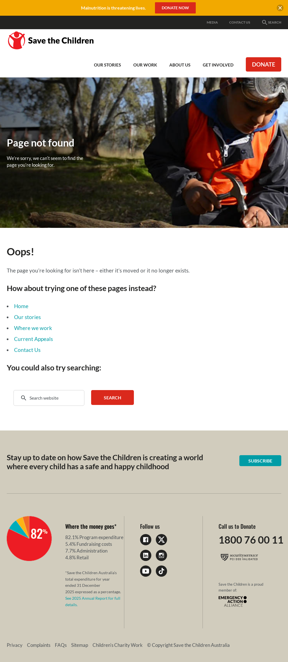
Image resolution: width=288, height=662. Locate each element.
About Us (179, 64)
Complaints (38, 645)
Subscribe (260, 460)
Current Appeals (33, 339)
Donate (263, 64)
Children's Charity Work (118, 645)
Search (271, 22)
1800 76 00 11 (251, 539)
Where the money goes (89, 526)
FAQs (61, 645)
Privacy (14, 645)
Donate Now (175, 7)
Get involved (218, 64)
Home (21, 306)
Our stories (27, 317)
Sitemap (79, 645)
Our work (145, 64)
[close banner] (280, 8)
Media (212, 22)
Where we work (33, 328)
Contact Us (239, 22)
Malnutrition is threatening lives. (113, 7)
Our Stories (107, 64)
